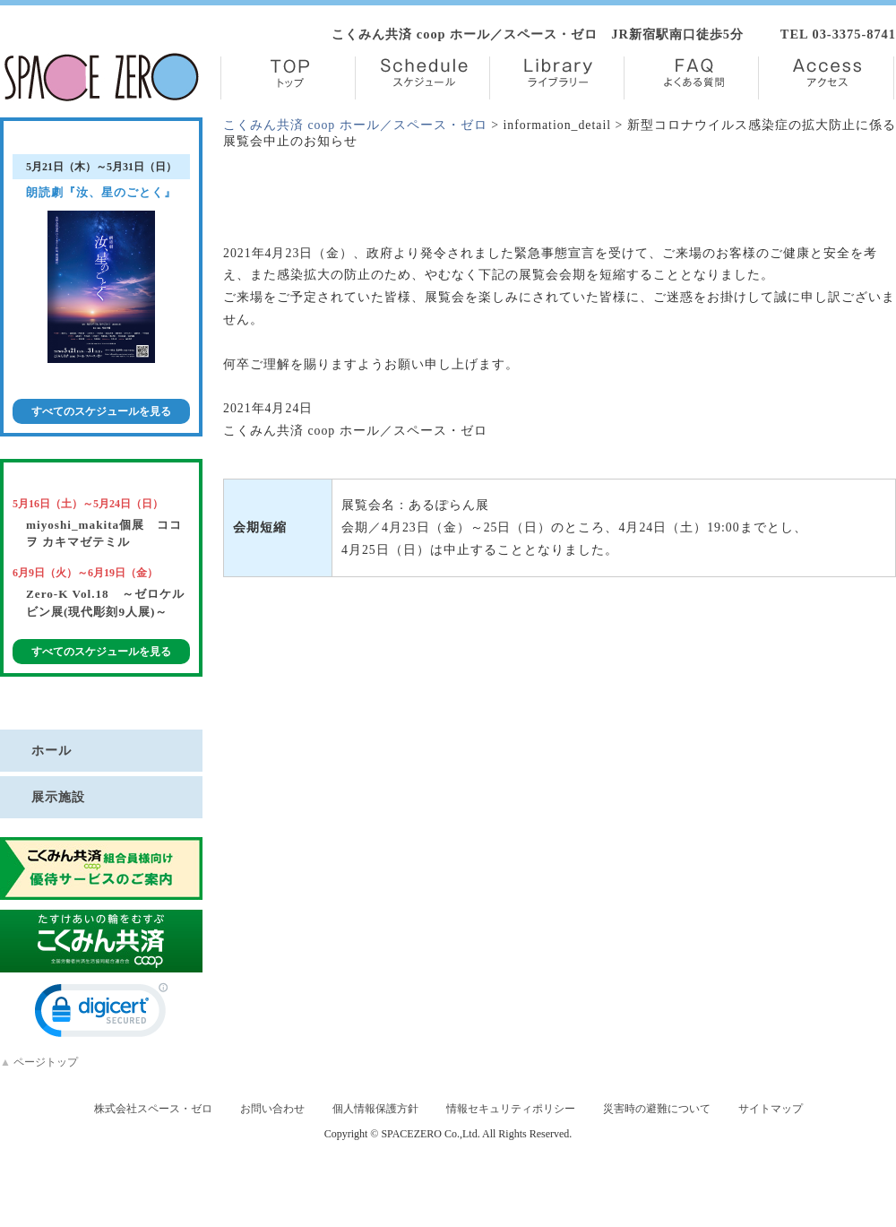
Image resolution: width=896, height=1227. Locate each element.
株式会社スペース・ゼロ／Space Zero (101, 77)
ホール (51, 750)
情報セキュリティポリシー (510, 1108)
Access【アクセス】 (826, 77)
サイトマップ (770, 1108)
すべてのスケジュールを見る (101, 411)
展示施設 (58, 797)
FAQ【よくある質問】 (691, 77)
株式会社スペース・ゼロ (153, 1108)
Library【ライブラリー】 (557, 77)
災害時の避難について (657, 1108)
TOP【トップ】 (288, 77)
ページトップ (39, 1062)
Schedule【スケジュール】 (422, 77)
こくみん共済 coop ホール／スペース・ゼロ (355, 125)
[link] (101, 1014)
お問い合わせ (272, 1108)
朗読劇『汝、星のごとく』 (101, 192)
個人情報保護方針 (375, 1108)
